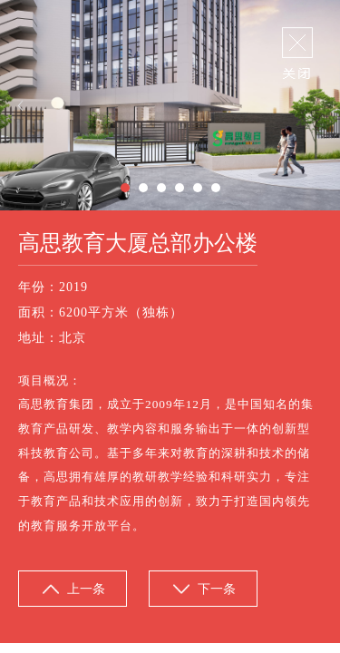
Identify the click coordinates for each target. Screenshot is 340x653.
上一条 (86, 589)
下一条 (217, 589)
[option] (170, 105)
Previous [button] (20, 105)
